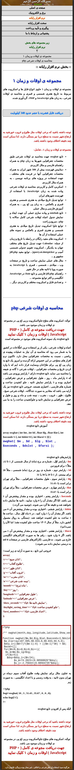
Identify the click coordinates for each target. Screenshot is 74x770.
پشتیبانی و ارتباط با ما (37, 33)
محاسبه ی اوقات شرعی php (37, 60)
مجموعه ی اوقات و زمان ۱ (37, 56)
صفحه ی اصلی (37, 7)
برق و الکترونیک (37, 12)
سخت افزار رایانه (37, 23)
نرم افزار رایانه (37, 17)
